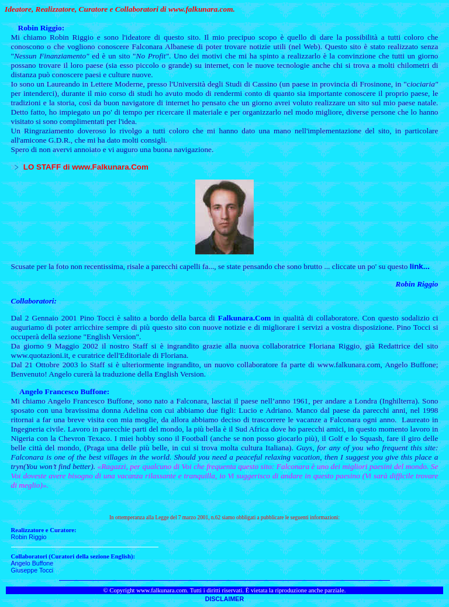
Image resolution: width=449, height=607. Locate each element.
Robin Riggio (29, 536)
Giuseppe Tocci (32, 570)
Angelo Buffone (32, 563)
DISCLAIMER (224, 598)
